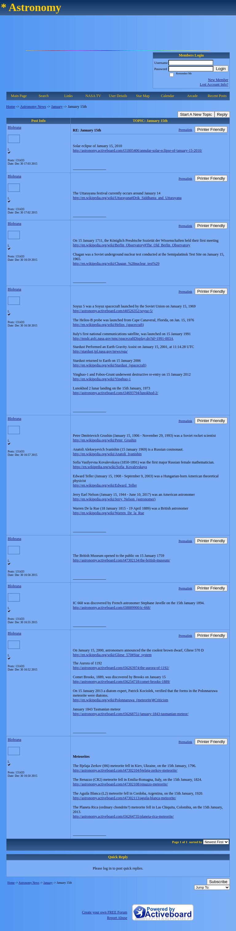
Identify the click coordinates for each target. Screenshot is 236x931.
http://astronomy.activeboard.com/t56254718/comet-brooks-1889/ (121, 681)
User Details (118, 96)
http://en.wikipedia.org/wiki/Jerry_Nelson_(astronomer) (114, 499)
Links (68, 96)
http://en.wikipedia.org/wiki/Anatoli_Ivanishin (107, 454)
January (57, 106)
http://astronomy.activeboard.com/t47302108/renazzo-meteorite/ (120, 784)
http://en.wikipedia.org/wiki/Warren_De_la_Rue (108, 513)
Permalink (185, 129)
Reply (222, 114)
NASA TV (93, 96)
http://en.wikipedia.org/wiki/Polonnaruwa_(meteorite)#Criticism (120, 700)
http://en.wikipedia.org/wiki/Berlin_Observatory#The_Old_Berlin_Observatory (131, 245)
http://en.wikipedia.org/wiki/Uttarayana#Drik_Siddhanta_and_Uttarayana (127, 198)
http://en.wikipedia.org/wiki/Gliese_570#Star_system (112, 655)
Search (44, 96)
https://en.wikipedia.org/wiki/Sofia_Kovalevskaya (110, 467)
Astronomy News (33, 106)
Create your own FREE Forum (104, 912)
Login (221, 68)
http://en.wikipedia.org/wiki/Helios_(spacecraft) (108, 325)
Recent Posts (217, 96)
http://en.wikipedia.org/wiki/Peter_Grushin (104, 440)
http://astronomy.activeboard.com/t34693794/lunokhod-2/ (115, 393)
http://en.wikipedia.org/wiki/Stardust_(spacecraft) (109, 365)
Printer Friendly (211, 129)
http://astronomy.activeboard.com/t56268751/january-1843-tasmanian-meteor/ (130, 714)
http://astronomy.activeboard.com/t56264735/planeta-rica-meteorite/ (123, 816)
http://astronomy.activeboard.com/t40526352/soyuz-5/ (113, 311)
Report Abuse (117, 918)
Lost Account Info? (214, 84)
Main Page (19, 96)
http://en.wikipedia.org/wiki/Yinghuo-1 (102, 379)
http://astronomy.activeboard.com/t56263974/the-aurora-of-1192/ (121, 668)
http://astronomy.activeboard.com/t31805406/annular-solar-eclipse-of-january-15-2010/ (137, 150)
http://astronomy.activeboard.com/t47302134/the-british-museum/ (121, 560)
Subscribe (218, 881)
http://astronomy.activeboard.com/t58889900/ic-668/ (112, 607)
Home (10, 106)
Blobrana (14, 127)
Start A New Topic (196, 114)
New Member (218, 80)
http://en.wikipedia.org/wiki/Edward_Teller (105, 485)
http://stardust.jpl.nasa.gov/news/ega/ (100, 351)
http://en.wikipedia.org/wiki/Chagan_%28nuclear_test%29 (116, 263)
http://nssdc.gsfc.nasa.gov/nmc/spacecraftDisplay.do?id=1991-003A (123, 338)
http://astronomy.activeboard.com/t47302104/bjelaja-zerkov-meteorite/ (125, 770)
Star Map (142, 96)
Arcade (192, 96)
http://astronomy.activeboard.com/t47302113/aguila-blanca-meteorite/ (124, 798)
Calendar (167, 96)
